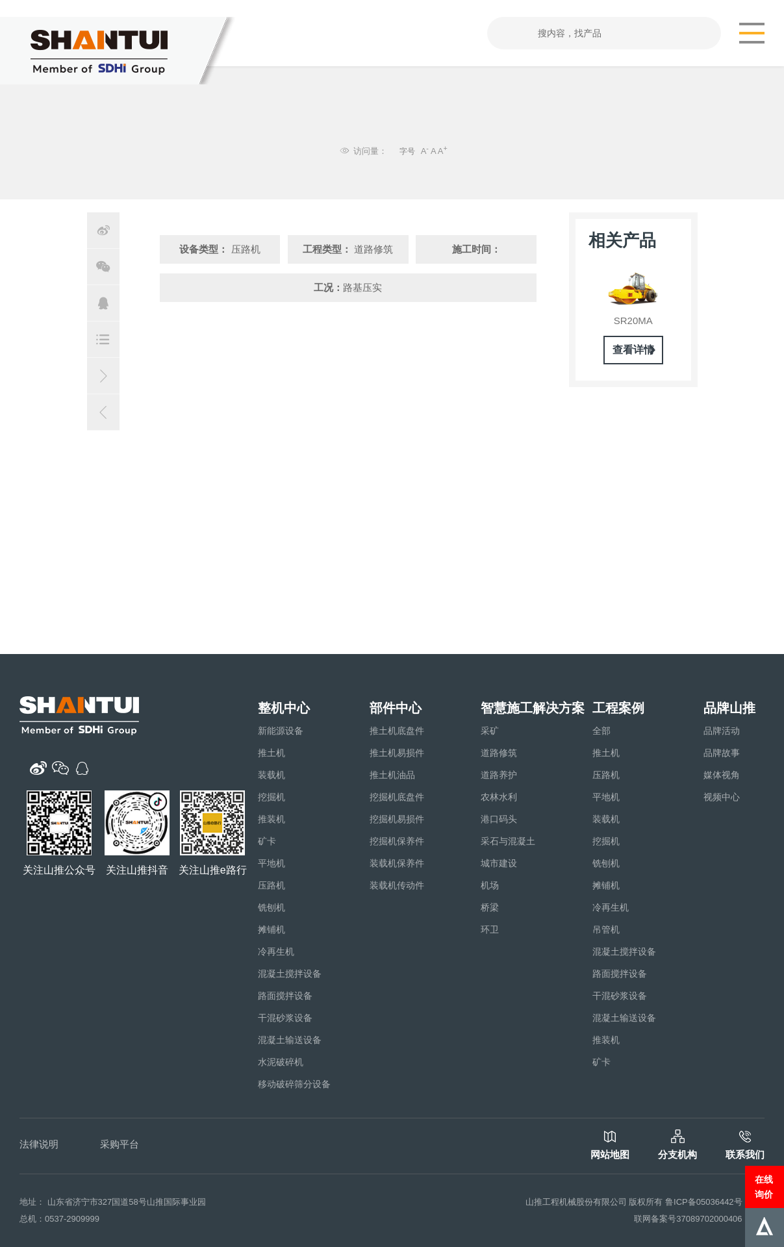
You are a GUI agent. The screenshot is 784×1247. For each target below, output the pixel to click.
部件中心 (396, 708)
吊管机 (606, 929)
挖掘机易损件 (397, 819)
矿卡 (267, 841)
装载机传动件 (397, 885)
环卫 (490, 929)
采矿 (490, 730)
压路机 (271, 885)
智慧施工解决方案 (533, 708)
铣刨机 (271, 907)
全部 (601, 730)
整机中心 (284, 708)
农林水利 (499, 797)
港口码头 (499, 819)
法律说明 (38, 1144)
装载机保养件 (397, 863)
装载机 (271, 775)
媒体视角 (721, 775)
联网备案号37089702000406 (688, 1219)
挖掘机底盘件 (397, 797)
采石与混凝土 (508, 841)
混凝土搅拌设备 (290, 973)
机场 (490, 885)
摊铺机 (271, 929)
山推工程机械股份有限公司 (576, 1202)
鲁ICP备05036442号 (703, 1202)
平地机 (271, 863)
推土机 (271, 753)
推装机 (271, 819)
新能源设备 (280, 730)
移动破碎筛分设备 (294, 1084)
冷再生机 (276, 951)
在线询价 (764, 1186)
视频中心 (721, 797)
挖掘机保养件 (397, 841)
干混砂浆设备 (285, 1018)
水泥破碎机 (280, 1062)
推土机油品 (392, 775)
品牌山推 (729, 708)
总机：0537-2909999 (59, 1219)
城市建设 (499, 863)
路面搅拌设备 (285, 995)
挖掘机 (271, 797)
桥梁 (490, 907)
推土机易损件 (397, 753)
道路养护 (499, 775)
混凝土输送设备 (290, 1040)
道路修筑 (499, 753)
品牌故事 (721, 753)
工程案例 (618, 708)
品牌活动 (721, 730)
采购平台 (119, 1144)
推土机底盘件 (397, 730)
